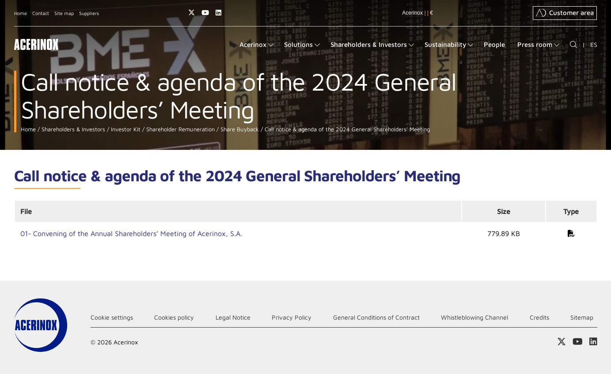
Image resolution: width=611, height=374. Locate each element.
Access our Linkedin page (218, 12)
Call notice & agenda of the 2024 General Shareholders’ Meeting (346, 129)
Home (20, 13)
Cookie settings (112, 317)
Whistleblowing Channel (474, 317)
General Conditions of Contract (376, 317)
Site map (64, 13)
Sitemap (581, 317)
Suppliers (89, 13)
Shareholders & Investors (72, 129)
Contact (40, 13)
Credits (539, 317)
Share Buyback (239, 129)
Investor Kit (124, 129)
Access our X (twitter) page (191, 12)
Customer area (565, 13)
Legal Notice (233, 317)
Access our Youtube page (205, 12)
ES (593, 44)
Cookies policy (174, 317)
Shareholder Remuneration (179, 129)
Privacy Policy (291, 317)
